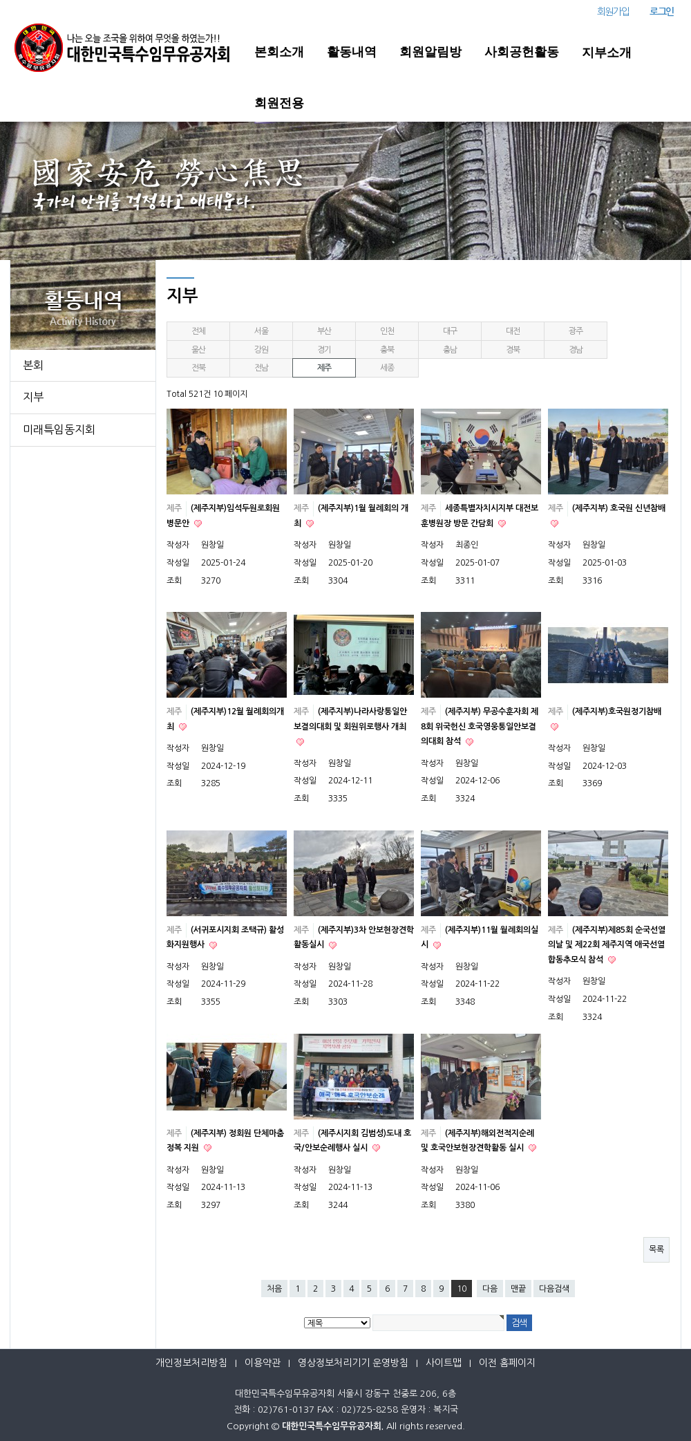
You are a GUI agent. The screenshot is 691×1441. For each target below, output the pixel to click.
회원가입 (613, 12)
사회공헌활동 (521, 52)
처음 (274, 1289)
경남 (576, 350)
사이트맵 (444, 1363)
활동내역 (352, 52)
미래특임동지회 (59, 429)
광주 (576, 331)
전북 (198, 368)
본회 (33, 365)
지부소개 (607, 52)
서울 (261, 331)
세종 (387, 368)
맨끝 (518, 1289)
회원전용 (279, 103)
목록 (656, 1249)
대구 (450, 331)
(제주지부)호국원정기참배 (616, 711)
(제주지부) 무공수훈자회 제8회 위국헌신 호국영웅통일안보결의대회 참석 (479, 726)
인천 (387, 331)
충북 (387, 350)
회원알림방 (430, 52)
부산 (324, 331)
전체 (198, 331)
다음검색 (554, 1289)
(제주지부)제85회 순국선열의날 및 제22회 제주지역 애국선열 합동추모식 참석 (606, 945)
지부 (33, 396)
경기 (324, 350)
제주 (324, 368)
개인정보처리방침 (191, 1363)
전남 (261, 368)
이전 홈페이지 (507, 1363)
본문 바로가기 (0, 0)
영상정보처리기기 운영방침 (353, 1363)
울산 (198, 350)
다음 (490, 1289)
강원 (261, 350)
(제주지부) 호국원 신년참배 (618, 508)
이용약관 (263, 1363)
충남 (450, 350)
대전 (513, 331)
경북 (513, 350)
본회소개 (279, 52)
